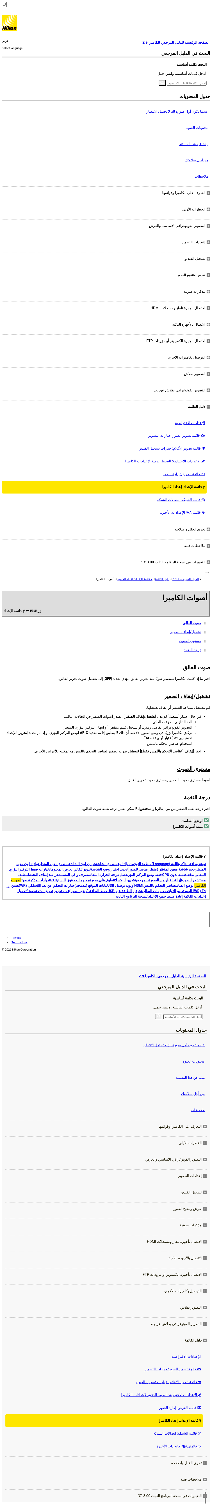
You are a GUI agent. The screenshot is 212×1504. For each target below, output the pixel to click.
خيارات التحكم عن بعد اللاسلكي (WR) (47, 885)
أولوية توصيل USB (120, 885)
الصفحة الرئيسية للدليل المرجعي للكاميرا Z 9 (172, 976)
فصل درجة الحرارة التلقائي (108, 875)
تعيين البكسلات (124, 880)
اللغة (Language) (165, 864)
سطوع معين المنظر (53, 864)
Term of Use (19, 942)
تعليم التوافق (175, 891)
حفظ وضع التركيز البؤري (144, 875)
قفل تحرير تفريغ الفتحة (52, 891)
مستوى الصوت (190, 641)
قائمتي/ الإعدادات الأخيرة (182, 512)
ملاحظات (201, 176)
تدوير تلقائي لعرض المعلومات (70, 869)
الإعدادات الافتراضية (190, 423)
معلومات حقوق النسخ (73, 880)
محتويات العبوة (197, 128)
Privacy (16, 937)
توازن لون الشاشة (81, 864)
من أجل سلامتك (196, 160)
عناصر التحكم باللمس (159, 885)
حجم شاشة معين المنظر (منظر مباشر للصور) (162, 869)
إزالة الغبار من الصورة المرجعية (157, 880)
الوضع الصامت (184, 885)
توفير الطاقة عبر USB (123, 891)
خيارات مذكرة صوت (35, 880)
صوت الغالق (192, 623)
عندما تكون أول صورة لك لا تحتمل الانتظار (177, 111)
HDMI (138, 885)
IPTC (53, 880)
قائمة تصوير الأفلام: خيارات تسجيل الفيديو (172, 448)
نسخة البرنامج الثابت (131, 896)
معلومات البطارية (153, 891)
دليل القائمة (162, 579)
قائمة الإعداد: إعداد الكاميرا (183, 487)
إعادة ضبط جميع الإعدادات (164, 896)
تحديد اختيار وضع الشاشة (109, 869)
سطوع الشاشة (106, 864)
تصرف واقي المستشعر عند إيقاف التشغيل (58, 875)
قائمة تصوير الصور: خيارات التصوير (176, 435)
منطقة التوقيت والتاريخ (134, 864)
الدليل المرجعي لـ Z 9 (185, 579)
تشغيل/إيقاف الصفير (185, 632)
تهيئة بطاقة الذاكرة (192, 864)
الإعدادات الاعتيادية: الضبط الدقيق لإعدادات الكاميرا (165, 461)
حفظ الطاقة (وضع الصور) (88, 891)
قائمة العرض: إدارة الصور (184, 474)
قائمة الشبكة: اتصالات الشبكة (181, 500)
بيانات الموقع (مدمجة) (91, 885)
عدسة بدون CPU (174, 875)
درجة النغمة (192, 650)
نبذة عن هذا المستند (193, 144)
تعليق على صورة (101, 880)
